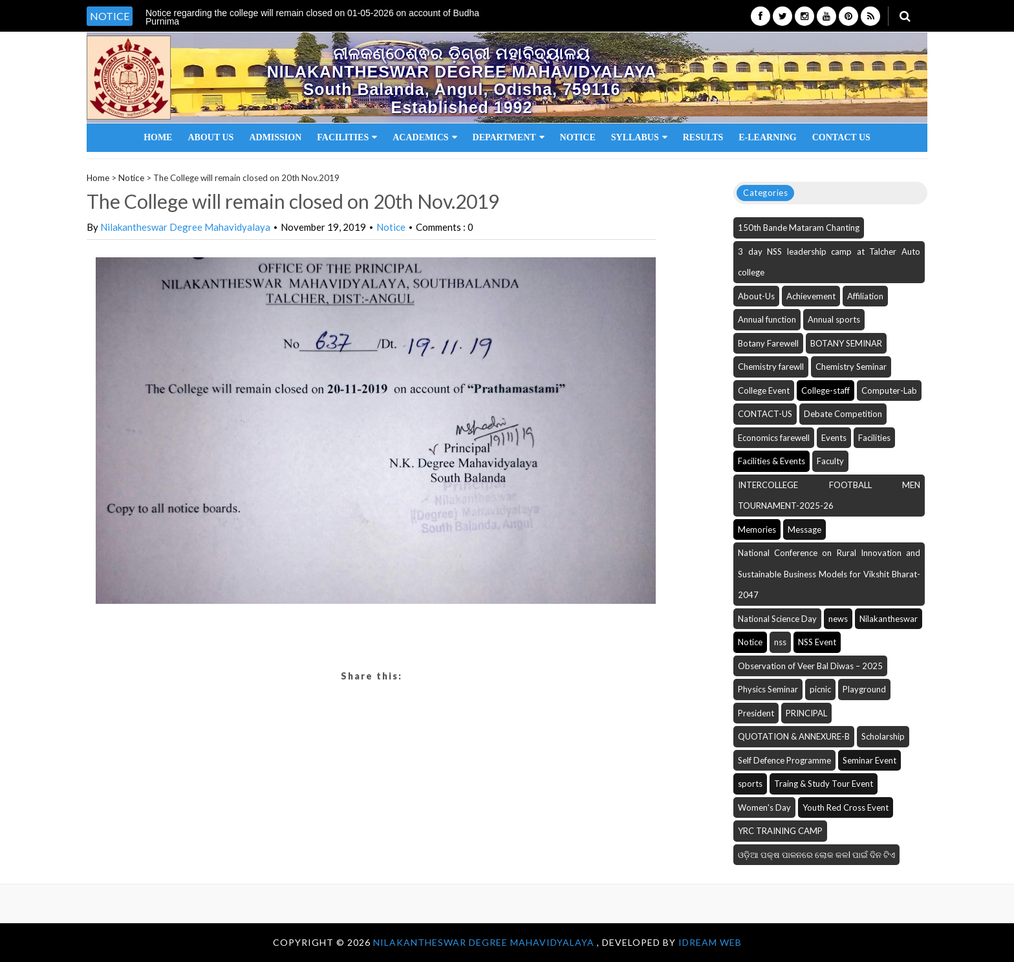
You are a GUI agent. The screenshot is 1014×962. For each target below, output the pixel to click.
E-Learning (767, 137)
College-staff (825, 390)
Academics (425, 137)
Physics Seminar (768, 689)
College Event (764, 390)
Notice (578, 137)
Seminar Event (869, 760)
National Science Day (777, 619)
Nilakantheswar (888, 619)
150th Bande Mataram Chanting (798, 227)
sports (750, 783)
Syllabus (639, 137)
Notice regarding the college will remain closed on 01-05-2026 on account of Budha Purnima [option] (312, 17)
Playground (864, 689)
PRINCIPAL (806, 713)
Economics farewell (774, 438)
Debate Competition (843, 414)
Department (509, 137)
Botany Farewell (768, 343)
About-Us (756, 296)
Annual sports (834, 319)
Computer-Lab (889, 390)
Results (703, 137)
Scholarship (883, 736)
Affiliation (865, 296)
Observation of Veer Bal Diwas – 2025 (810, 666)
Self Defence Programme (784, 760)
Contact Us (841, 137)
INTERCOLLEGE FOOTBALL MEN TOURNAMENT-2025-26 (829, 495)
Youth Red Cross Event (846, 807)
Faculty (830, 461)
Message (804, 529)
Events (834, 438)
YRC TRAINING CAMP (780, 831)
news (838, 619)
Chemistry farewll (771, 366)
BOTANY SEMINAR (846, 343)
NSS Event (817, 642)
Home (158, 137)
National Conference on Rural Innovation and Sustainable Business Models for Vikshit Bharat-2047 (829, 574)
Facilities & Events (771, 461)
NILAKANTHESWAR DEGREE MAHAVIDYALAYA (485, 942)
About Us (210, 137)
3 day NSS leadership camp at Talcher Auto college (829, 262)
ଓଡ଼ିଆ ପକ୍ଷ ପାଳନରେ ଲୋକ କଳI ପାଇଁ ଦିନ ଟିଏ (816, 855)
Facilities (347, 137)
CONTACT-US (765, 414)
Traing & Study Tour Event (823, 783)
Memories (757, 529)
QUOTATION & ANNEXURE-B (794, 736)
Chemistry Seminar (851, 366)
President (756, 713)
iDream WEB (710, 942)
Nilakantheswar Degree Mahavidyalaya (185, 227)
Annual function (767, 319)
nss (780, 642)
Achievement (811, 296)
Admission (275, 137)
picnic (820, 689)
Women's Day (764, 807)
